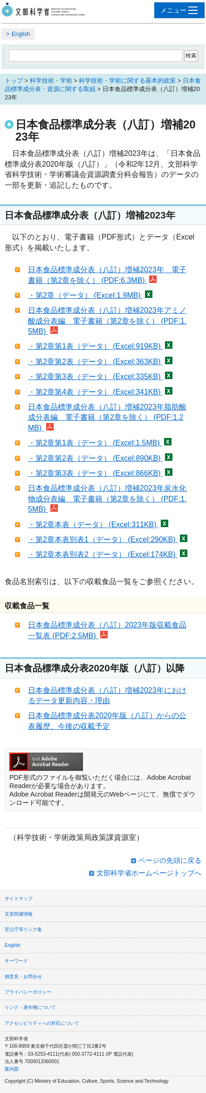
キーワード (16, 960)
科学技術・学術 (51, 80)
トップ (14, 80)
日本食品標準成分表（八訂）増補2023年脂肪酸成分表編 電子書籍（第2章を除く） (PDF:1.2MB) (107, 417)
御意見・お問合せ (23, 976)
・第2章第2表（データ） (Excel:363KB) (100, 362)
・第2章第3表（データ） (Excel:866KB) (100, 473)
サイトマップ (19, 898)
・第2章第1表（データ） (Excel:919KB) (100, 346)
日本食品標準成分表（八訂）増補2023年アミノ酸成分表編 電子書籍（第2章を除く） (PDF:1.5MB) (107, 320)
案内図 (12, 1069)
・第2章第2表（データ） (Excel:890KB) (100, 458)
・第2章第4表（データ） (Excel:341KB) (100, 392)
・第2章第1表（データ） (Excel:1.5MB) (100, 443)
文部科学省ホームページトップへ (148, 873)
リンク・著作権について (30, 1007)
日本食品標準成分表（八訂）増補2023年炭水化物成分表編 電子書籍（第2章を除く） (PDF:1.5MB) (107, 498)
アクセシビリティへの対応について (42, 1023)
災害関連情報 (19, 914)
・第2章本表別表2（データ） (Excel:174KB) (107, 554)
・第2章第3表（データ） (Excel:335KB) (100, 377)
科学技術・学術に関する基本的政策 (127, 80)
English (21, 34)
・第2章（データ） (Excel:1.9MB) (90, 295)
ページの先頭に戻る (169, 860)
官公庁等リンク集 (23, 929)
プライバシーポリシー (28, 991)
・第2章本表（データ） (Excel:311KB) (98, 525)
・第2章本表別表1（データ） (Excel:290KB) (107, 539)
